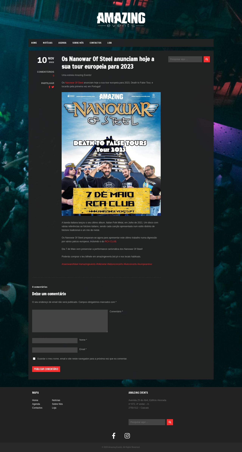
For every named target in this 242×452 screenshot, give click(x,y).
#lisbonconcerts (114, 264)
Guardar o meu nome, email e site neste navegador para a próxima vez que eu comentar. (82, 358)
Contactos (95, 42)
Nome (83, 340)
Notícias (47, 42)
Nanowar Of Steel (74, 82)
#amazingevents (87, 264)
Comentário (116, 311)
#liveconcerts (130, 264)
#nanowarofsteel (70, 264)
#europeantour (144, 264)
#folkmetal (100, 264)
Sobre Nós (78, 42)
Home (34, 42)
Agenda (62, 42)
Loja (109, 42)
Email (83, 349)
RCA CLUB (110, 241)
